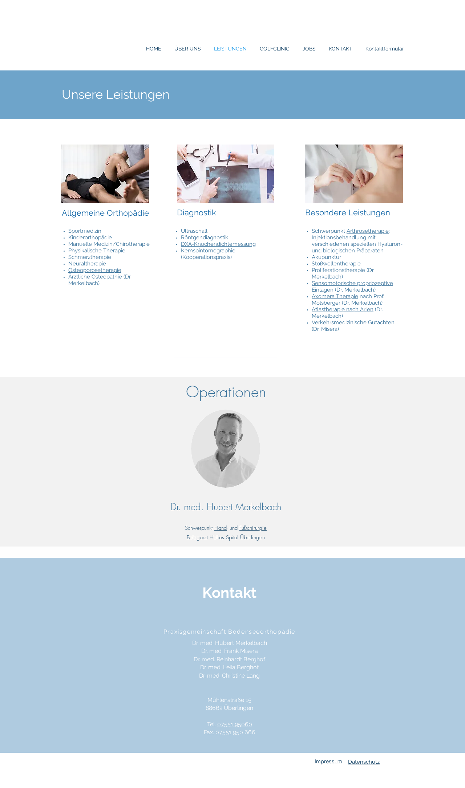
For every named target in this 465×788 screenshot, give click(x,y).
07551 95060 (234, 724)
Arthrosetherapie (368, 231)
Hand (220, 528)
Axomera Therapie (335, 296)
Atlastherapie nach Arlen (342, 309)
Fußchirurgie (253, 528)
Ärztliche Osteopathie (95, 276)
